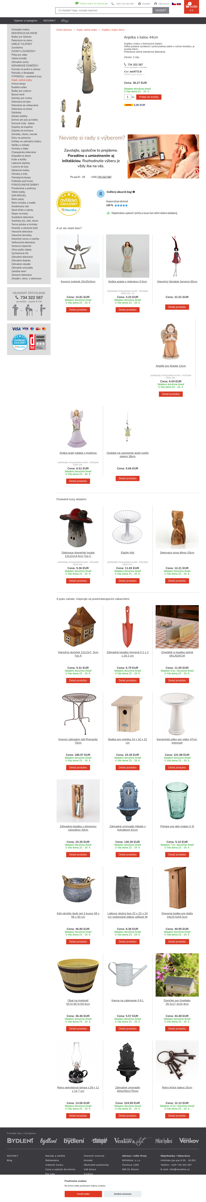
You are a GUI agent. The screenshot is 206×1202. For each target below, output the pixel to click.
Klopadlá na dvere (21, 156)
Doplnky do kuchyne (22, 130)
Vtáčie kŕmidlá (19, 58)
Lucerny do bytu (20, 166)
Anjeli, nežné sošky (22, 80)
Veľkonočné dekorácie (23, 242)
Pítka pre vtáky (19, 55)
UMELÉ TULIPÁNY (22, 44)
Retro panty (18, 199)
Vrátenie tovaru (54, 1165)
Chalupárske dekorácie (24, 152)
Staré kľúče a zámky (22, 210)
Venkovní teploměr (22, 246)
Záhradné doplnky (21, 260)
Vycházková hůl (20, 253)
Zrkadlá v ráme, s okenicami (27, 278)
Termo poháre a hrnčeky (25, 224)
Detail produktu (78, 309)
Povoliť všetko (83, 1194)
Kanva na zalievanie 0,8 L (127, 1000)
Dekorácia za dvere (22, 109)
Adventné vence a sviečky (25, 239)
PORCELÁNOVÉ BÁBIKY (25, 184)
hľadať (161, 10)
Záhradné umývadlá (22, 267)
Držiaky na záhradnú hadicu (26, 141)
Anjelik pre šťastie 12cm (171, 365)
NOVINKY (50, 20)
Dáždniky (16, 112)
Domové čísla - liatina (23, 123)
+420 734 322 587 (125, 3)
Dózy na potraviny (21, 138)
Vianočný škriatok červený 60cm (177, 281)
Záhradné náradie (21, 264)
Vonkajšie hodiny (21, 29)
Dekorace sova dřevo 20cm (177, 552)
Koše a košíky (19, 159)
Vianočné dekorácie (22, 231)
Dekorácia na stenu (22, 40)
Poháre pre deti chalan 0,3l (177, 826)
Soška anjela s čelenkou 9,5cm (127, 281)
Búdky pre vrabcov (22, 91)
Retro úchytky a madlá (23, 202)
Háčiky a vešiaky (20, 145)
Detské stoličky (20, 116)
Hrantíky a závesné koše (25, 228)
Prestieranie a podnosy (24, 188)
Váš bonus (163, 3)
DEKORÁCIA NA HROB (24, 33)
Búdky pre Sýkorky (22, 36)
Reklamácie (52, 1160)
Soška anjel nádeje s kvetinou (78, 452)
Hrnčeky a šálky (20, 148)
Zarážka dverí (19, 271)
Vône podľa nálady (22, 249)
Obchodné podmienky (96, 1165)
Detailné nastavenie (122, 1194)
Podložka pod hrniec (22, 181)
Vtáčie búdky (18, 192)
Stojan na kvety (20, 213)
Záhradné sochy (20, 62)
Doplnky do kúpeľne (22, 127)
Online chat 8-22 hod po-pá (93, 3)
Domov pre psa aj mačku (25, 119)
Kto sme (50, 1174)
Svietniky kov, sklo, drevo (25, 221)
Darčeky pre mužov (22, 98)
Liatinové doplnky (21, 163)
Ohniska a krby (20, 174)
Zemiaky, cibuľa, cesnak (24, 134)
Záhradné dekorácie (22, 257)
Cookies (88, 1174)
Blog (9, 1160)
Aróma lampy (19, 83)
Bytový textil (18, 94)
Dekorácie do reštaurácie (25, 105)
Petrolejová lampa (21, 177)
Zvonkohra (17, 47)
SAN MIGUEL (19, 195)
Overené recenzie (94, 1155)
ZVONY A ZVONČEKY (24, 51)
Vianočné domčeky (22, 235)
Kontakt (146, 3)
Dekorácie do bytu (21, 101)
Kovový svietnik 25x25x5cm (78, 281)
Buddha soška (19, 87)
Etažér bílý (127, 552)
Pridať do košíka (148, 96)
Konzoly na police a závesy (26, 69)
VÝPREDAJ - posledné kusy (27, 76)
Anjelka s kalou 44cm (113, 30)
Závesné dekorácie (22, 275)
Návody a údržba (55, 1155)
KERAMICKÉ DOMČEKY (25, 65)
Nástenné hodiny (21, 170)
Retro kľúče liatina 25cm (177, 1087)
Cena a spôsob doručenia (60, 1169)
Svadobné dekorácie (22, 217)
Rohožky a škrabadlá (23, 73)
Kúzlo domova (64, 30)
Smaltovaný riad (20, 206)
